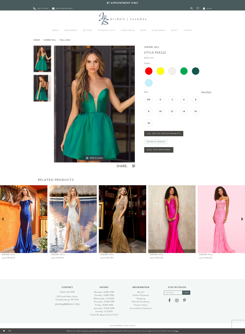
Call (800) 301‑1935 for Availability (164, 134)
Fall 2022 (65, 40)
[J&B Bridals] (122, 19)
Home (36, 40)
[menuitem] (41, 8)
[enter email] (177, 293)
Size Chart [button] (206, 92)
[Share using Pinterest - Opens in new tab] (133, 166)
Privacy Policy (140, 305)
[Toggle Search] (192, 8)
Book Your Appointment (159, 150)
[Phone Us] (41, 8)
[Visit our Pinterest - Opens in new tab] (184, 300)
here (176, 331)
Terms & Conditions (141, 301)
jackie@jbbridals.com (67, 304)
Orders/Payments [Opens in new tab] (141, 295)
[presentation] (23, 219)
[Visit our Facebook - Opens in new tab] (169, 300)
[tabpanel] (42, 60)
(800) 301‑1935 (67, 292)
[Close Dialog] (4, 331)
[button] (198, 8)
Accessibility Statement (141, 308)
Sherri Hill (50, 40)
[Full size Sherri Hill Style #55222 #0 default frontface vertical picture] (94, 104)
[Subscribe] (186, 293)
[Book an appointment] (62, 8)
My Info (141, 292)
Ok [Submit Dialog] (10, 331)
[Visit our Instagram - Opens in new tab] (177, 300)
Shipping (141, 298)
